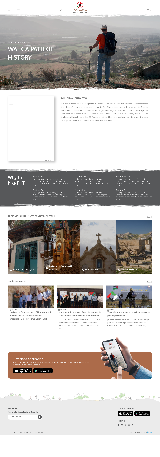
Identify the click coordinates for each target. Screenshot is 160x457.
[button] (11, 99)
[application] (31, 128)
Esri (53, 160)
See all (149, 217)
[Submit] (40, 417)
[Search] (61, 10)
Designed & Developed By (140, 433)
